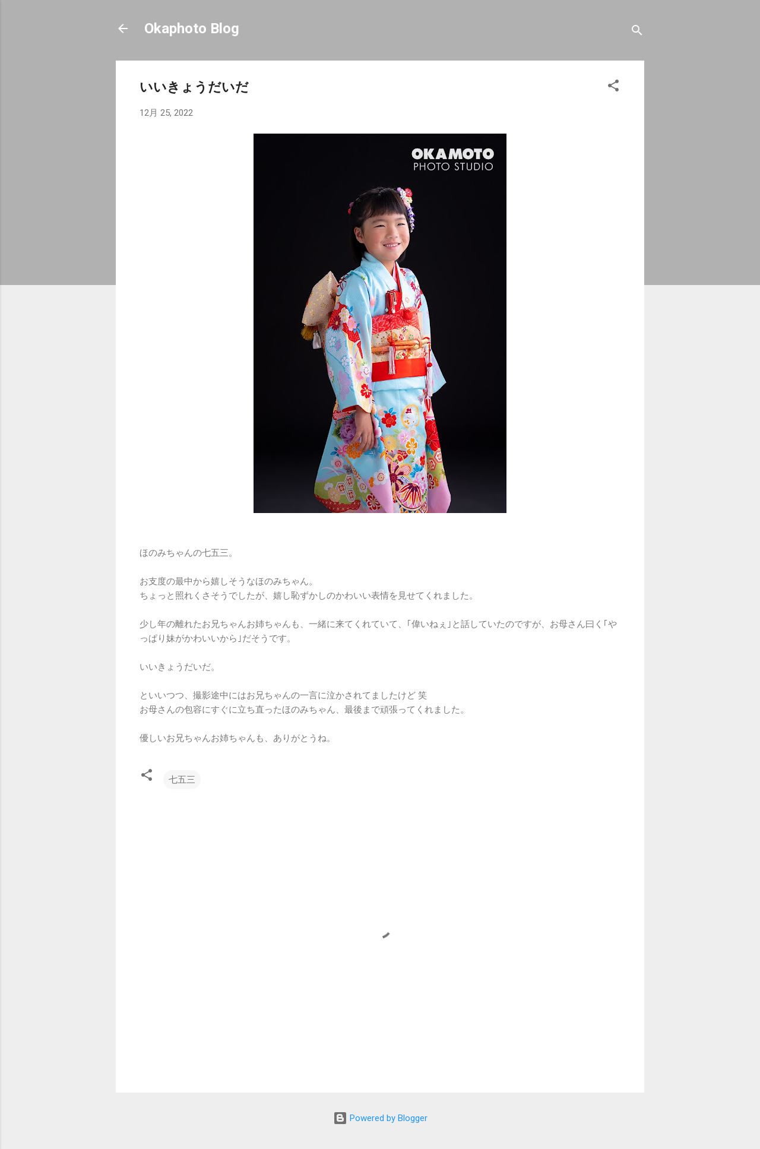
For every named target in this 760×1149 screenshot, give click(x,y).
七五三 (182, 779)
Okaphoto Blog (191, 28)
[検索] (637, 32)
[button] (613, 87)
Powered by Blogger (380, 1118)
